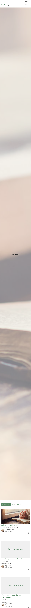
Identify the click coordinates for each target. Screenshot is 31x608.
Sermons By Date (6, 504)
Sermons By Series (16, 504)
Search (26, 1)
